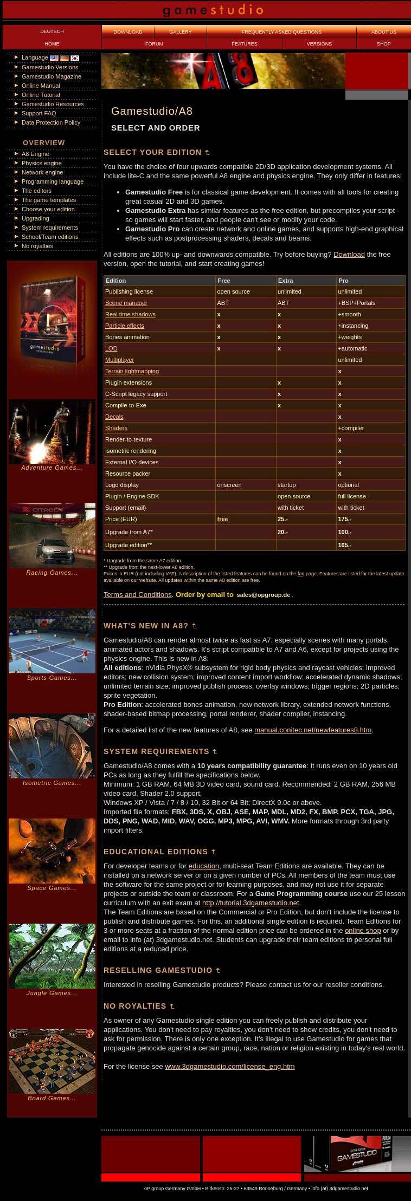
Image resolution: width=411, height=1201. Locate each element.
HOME (52, 44)
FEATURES (244, 44)
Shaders (116, 428)
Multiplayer (119, 359)
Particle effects (124, 325)
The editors (37, 190)
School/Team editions (50, 236)
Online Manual (41, 85)
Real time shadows (130, 314)
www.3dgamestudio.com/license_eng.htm (229, 1066)
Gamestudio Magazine (51, 76)
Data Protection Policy (51, 122)
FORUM (154, 44)
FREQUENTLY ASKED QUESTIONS (282, 32)
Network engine (42, 172)
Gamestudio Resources (53, 104)
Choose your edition (48, 209)
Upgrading (35, 218)
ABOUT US (383, 32)
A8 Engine (35, 154)
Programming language (53, 181)
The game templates (49, 200)
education (204, 866)
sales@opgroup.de (264, 595)
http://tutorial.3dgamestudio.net (250, 903)
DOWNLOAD (127, 32)
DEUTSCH (52, 31)
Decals (114, 416)
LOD (111, 348)
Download (349, 254)
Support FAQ (39, 113)
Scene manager (126, 303)
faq (301, 573)
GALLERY (180, 32)
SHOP (384, 44)
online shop (363, 930)
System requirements (50, 227)
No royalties (37, 246)
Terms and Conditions (138, 594)
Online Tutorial (41, 95)
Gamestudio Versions (50, 67)
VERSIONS (319, 44)
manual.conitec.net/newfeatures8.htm (312, 730)
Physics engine (42, 163)
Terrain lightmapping (132, 371)
